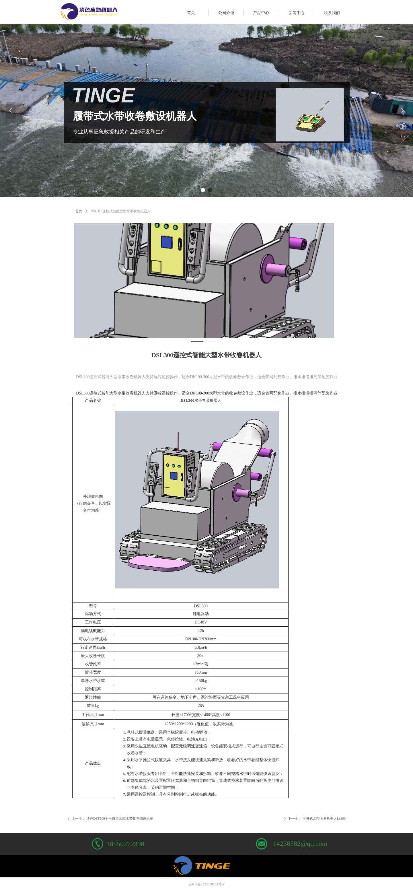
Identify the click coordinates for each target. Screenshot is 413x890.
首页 (78, 211)
